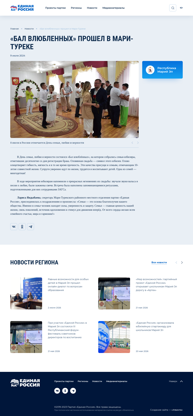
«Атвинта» (177, 409)
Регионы (76, 7)
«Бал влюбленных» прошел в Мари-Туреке (62, 28)
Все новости (159, 262)
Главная (14, 28)
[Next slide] (138, 142)
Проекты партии (55, 7)
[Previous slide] (132, 142)
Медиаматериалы (113, 7)
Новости (92, 7)
